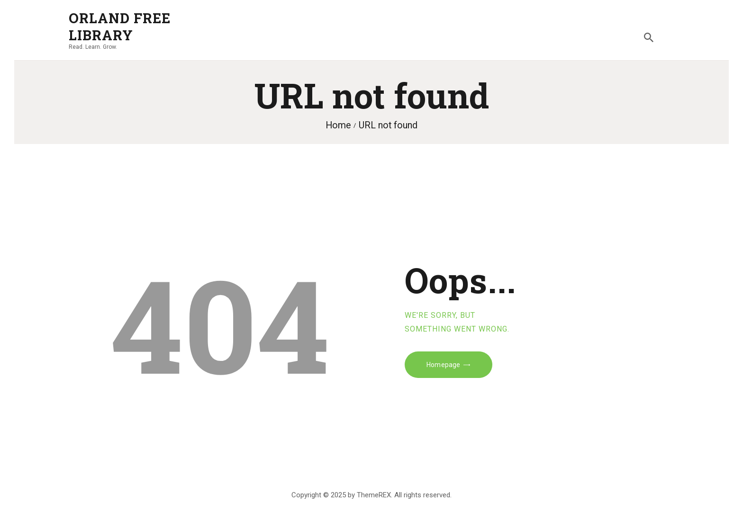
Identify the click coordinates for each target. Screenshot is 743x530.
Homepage (443, 364)
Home (338, 125)
